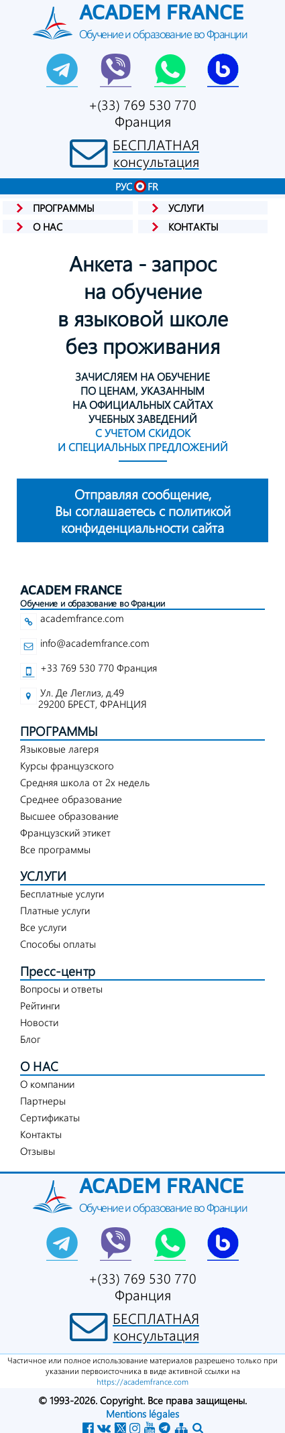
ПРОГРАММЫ (59, 731)
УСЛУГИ (43, 875)
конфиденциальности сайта (142, 510)
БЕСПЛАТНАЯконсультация (156, 153)
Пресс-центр (57, 970)
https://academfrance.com (142, 1381)
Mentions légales (142, 1413)
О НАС (39, 1066)
